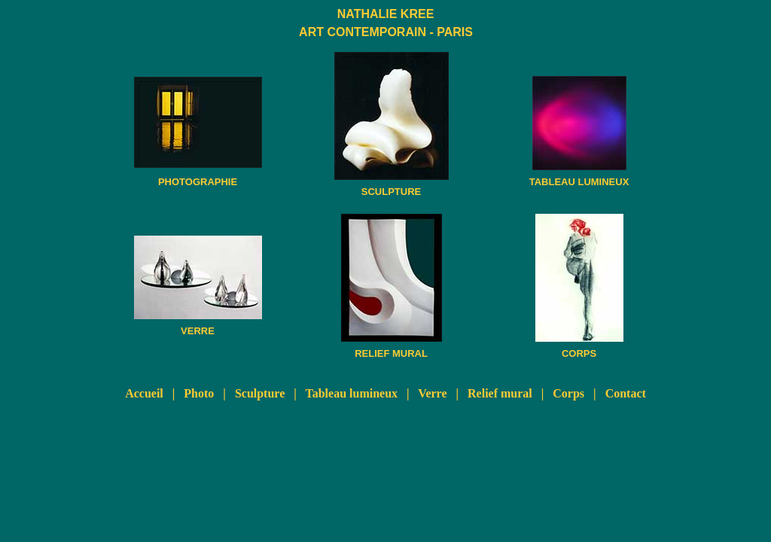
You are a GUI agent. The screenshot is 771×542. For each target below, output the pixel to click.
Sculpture (260, 393)
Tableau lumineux (352, 393)
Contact (625, 393)
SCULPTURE (391, 191)
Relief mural (500, 393)
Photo (199, 393)
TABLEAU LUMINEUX (579, 181)
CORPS (579, 353)
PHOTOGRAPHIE (197, 181)
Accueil (144, 393)
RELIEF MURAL (391, 353)
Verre (432, 393)
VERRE (198, 330)
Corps (568, 393)
